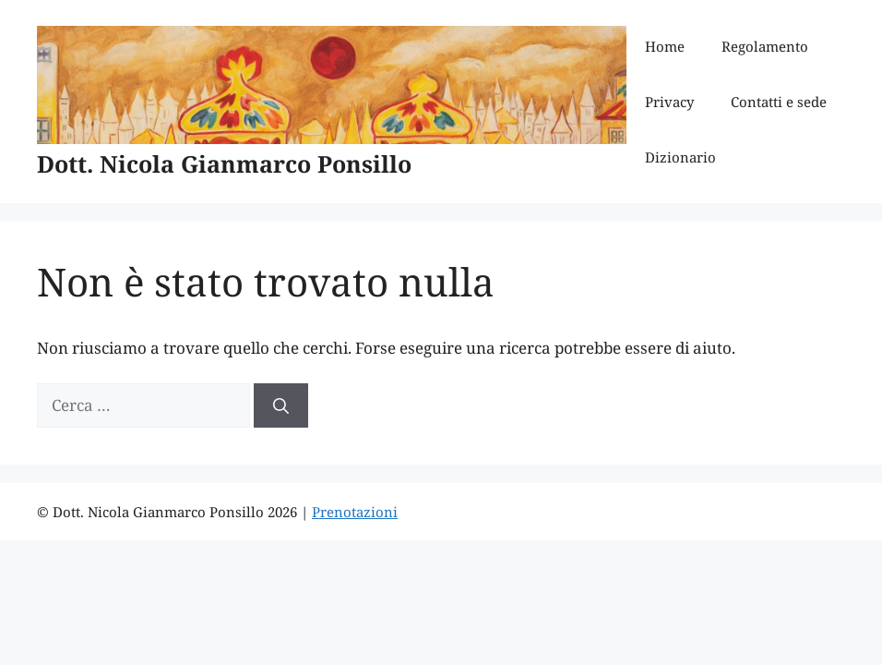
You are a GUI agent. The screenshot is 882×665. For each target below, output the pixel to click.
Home (665, 46)
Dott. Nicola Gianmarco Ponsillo (224, 163)
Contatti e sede (779, 101)
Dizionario (680, 157)
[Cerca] (281, 405)
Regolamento (764, 46)
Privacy (669, 101)
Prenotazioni (355, 511)
